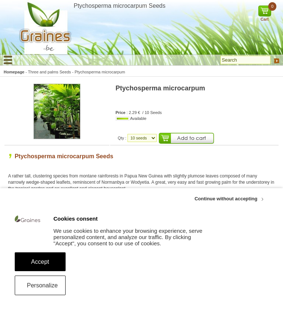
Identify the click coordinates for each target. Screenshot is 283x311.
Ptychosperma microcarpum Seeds (64, 156)
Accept (40, 262)
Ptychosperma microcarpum (99, 72)
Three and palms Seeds (49, 72)
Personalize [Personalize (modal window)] (42, 285)
